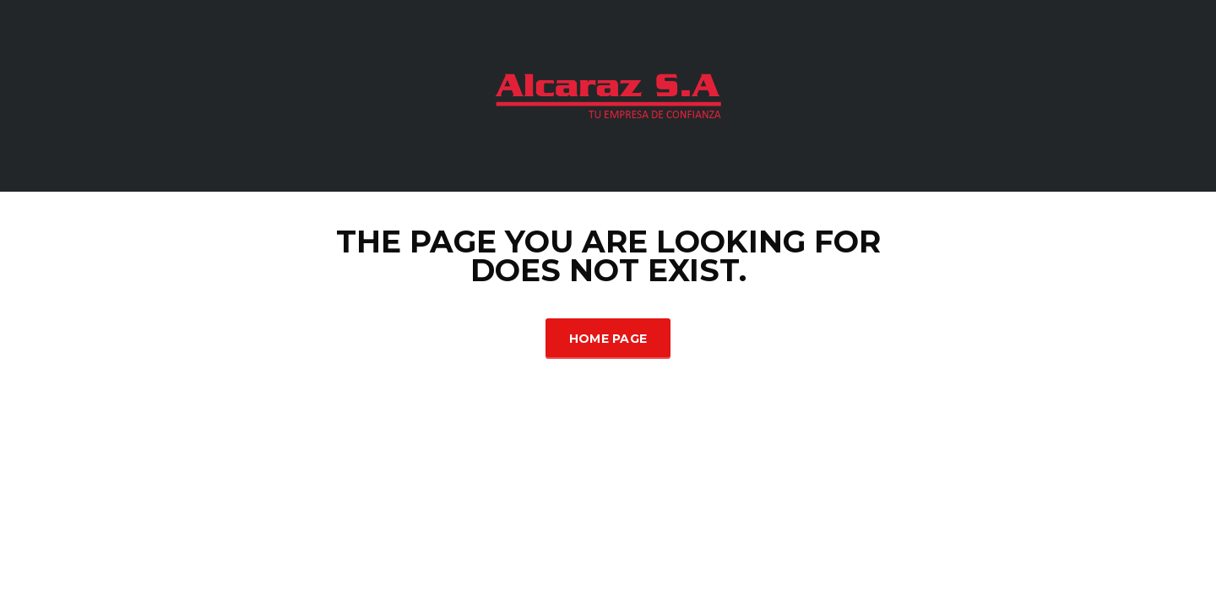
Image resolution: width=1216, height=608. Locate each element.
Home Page (608, 338)
